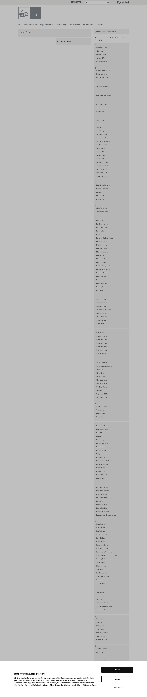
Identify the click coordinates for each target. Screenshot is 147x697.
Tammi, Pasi (100, 592)
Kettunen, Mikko (102, 248)
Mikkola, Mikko (101, 353)
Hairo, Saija (100, 120)
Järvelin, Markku (101, 208)
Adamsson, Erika (102, 48)
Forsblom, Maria (101, 104)
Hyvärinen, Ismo (101, 176)
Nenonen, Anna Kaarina (104, 366)
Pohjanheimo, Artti (102, 461)
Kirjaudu (77, 2)
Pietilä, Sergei (101, 450)
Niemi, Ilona (100, 373)
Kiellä (117, 679)
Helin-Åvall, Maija (102, 162)
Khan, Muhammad (102, 252)
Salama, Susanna (102, 534)
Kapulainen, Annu (102, 227)
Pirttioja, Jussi (101, 457)
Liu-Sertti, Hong (101, 317)
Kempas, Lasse (101, 241)
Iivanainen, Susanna (103, 185)
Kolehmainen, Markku (103, 266)
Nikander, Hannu (102, 380)
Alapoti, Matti (101, 54)
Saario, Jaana (100, 531)
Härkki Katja (100, 131)
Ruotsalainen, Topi (102, 511)
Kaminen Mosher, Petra (104, 224)
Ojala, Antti (100, 410)
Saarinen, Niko (101, 527)
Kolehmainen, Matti (103, 269)
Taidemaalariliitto (30, 24)
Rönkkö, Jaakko (101, 505)
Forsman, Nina (101, 108)
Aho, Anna (99, 51)
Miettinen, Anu (101, 350)
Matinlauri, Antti (101, 347)
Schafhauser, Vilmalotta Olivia (106, 555)
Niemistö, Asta (101, 376)
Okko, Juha (101, 413)
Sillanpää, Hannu (101, 566)
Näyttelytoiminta (46, 24)
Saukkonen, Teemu (102, 548)
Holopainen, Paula (102, 166)
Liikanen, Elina (101, 313)
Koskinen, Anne (101, 280)
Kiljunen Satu (100, 255)
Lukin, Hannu (100, 324)
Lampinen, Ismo (101, 303)
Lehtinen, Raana (101, 306)
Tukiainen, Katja (101, 610)
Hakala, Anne (100, 124)
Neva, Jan (99, 369)
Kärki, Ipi (99, 234)
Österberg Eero (101, 661)
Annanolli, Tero (101, 58)
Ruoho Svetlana (101, 508)
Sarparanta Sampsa (102, 545)
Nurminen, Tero (101, 390)
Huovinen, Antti (101, 173)
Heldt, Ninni (100, 159)
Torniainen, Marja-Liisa (104, 606)
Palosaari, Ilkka (101, 436)
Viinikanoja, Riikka (102, 633)
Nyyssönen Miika (102, 394)
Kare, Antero (100, 231)
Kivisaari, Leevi (101, 262)
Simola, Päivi (100, 569)
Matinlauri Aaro (101, 340)
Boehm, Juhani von (102, 77)
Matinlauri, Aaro (101, 343)
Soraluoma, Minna (102, 573)
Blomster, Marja (101, 74)
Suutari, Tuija (100, 583)
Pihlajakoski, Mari (102, 454)
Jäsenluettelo (88, 24)
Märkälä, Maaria (101, 336)
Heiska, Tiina (100, 155)
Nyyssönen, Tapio (102, 397)
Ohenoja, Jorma (101, 406)
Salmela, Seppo (101, 538)
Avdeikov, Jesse (101, 61)
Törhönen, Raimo (102, 603)
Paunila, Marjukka (102, 443)
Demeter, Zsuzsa (102, 86)
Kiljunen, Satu (101, 259)
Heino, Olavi (100, 152)
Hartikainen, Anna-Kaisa (104, 138)
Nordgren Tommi (102, 387)
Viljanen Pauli (100, 636)
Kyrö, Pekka (100, 290)
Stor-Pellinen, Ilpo (102, 576)
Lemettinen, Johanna (103, 310)
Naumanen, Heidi (102, 362)
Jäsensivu (99, 24)
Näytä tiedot (117, 688)
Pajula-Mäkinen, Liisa (103, 429)
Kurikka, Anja (100, 287)
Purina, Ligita (100, 468)
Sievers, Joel (100, 559)
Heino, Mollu (100, 148)
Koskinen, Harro (101, 283)
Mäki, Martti (100, 333)
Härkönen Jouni (101, 134)
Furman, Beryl (101, 111)
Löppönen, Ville (101, 320)
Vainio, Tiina (100, 626)
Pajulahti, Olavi (101, 433)
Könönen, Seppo (102, 273)
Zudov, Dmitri (100, 652)
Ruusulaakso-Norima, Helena (106, 515)
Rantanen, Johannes (103, 490)
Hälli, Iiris (99, 127)
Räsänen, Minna (101, 494)
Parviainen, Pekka (102, 440)
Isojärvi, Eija (100, 199)
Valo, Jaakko (100, 629)
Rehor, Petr (100, 501)
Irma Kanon (100, 195)
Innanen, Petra (101, 192)
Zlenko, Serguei (101, 648)
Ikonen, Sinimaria (102, 188)
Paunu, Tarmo (101, 447)
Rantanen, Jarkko (102, 487)
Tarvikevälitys (61, 24)
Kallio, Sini (99, 220)
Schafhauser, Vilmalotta (104, 552)
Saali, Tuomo (100, 524)
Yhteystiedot (75, 24)
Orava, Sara (100, 417)
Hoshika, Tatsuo (101, 169)
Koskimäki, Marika (102, 276)
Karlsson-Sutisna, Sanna (104, 238)
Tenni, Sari (99, 599)
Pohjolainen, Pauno (102, 464)
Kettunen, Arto (101, 245)
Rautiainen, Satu (102, 498)
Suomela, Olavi (101, 580)
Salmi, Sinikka (100, 541)
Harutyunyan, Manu (103, 141)
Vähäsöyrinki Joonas (103, 619)
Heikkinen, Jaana (102, 145)
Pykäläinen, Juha (102, 475)
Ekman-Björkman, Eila (103, 95)
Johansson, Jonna (102, 211)
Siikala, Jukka (100, 562)
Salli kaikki (117, 670)
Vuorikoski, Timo (102, 640)
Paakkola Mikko (101, 426)
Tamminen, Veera (102, 596)
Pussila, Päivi (100, 471)
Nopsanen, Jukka (102, 383)
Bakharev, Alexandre (103, 70)
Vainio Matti (100, 622)
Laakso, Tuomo (101, 299)
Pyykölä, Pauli (101, 478)
